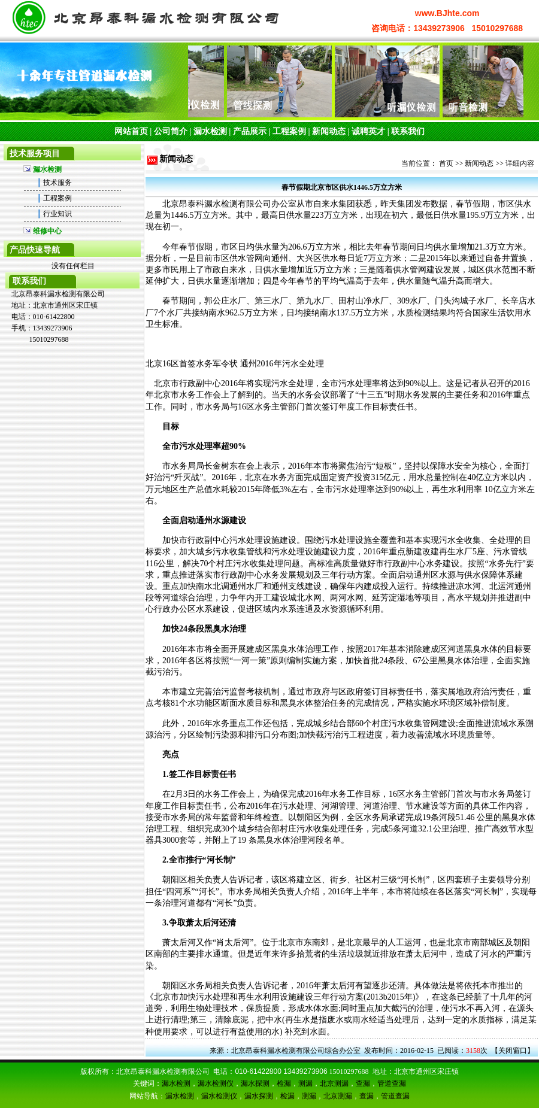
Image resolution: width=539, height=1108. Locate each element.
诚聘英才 (368, 131)
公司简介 (170, 131)
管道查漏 (391, 1083)
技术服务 (57, 182)
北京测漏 (334, 1083)
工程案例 (289, 131)
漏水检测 (210, 131)
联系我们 (408, 131)
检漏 (284, 1083)
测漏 (305, 1083)
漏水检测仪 (216, 1083)
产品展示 (250, 131)
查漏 (363, 1083)
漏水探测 (255, 1083)
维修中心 (47, 231)
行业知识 (57, 214)
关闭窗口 (512, 1050)
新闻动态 (329, 131)
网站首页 (131, 131)
